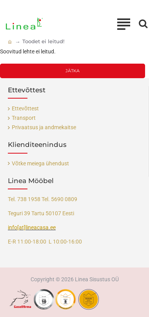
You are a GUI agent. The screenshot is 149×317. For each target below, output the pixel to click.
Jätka (72, 70)
